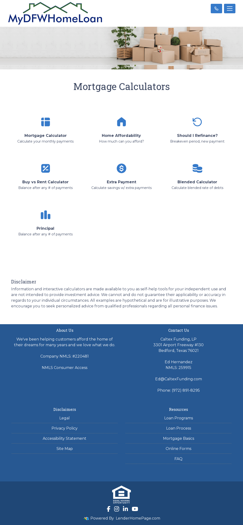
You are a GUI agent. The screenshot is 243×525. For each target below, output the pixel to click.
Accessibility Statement (64, 438)
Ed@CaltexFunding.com (178, 379)
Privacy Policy (64, 428)
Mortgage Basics (178, 438)
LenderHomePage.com (138, 518)
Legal (64, 418)
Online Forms (178, 448)
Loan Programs (178, 418)
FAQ (178, 459)
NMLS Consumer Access (64, 367)
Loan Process (178, 428)
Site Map (64, 448)
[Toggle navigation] (229, 8)
